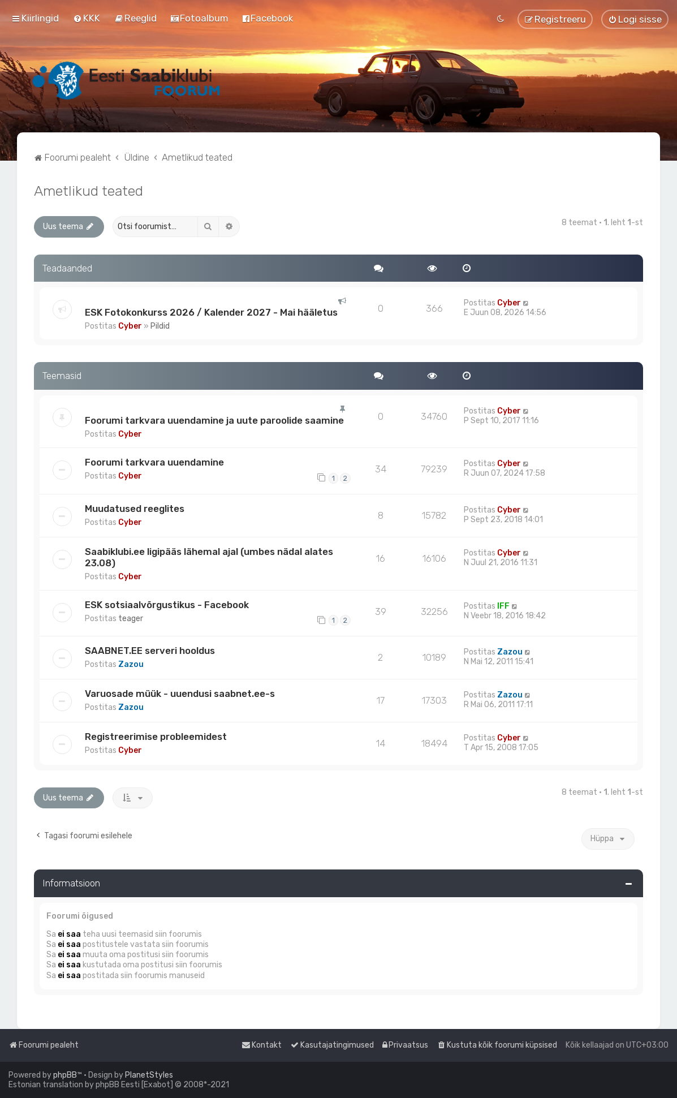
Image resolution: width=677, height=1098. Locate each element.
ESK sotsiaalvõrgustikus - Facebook (167, 604)
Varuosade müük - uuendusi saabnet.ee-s (180, 693)
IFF (503, 606)
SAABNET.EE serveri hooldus (150, 650)
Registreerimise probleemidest (156, 736)
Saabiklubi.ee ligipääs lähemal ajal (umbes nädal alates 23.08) (209, 557)
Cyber (130, 326)
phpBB (65, 1075)
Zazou (131, 664)
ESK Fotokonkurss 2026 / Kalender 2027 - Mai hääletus (211, 312)
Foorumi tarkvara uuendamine (154, 462)
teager (130, 618)
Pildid (160, 326)
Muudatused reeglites (134, 508)
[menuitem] (86, 18)
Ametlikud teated (88, 190)
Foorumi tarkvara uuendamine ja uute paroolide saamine (214, 420)
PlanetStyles (149, 1075)
